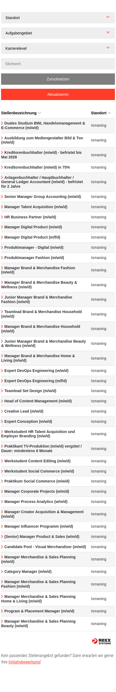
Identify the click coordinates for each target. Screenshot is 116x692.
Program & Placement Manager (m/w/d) (39, 611)
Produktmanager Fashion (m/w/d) (34, 257)
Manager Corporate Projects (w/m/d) (36, 491)
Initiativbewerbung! (25, 662)
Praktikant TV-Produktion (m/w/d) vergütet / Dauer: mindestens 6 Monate (41, 448)
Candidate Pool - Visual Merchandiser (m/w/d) (45, 547)
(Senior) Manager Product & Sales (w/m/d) (41, 536)
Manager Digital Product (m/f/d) (32, 237)
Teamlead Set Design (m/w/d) (30, 391)
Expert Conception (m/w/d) (28, 421)
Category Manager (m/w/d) (27, 571)
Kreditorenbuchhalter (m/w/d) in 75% (37, 167)
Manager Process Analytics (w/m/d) (35, 501)
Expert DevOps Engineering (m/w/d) (36, 370)
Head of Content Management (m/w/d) (38, 401)
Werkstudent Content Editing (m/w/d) (37, 461)
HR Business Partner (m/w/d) (30, 217)
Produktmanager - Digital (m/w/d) (33, 247)
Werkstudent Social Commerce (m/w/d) (39, 471)
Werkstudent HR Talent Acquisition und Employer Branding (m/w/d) (38, 434)
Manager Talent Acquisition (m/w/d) (35, 207)
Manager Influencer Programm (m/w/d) (38, 526)
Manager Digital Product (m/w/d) (33, 227)
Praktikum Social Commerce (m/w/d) (36, 481)
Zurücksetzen (58, 79)
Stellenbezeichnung (21, 113)
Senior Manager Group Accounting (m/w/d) (42, 196)
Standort (101, 113)
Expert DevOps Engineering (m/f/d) (35, 381)
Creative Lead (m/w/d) (23, 411)
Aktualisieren (58, 94)
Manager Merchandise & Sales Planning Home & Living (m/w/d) (38, 598)
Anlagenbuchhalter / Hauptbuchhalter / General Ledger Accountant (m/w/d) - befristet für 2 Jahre (42, 182)
